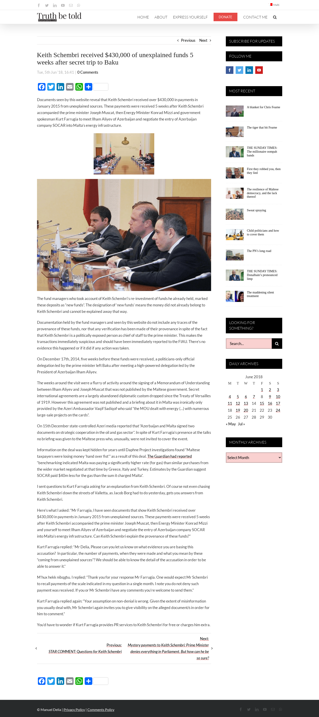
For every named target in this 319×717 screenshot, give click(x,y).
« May (231, 424)
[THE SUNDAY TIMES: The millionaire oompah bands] (235, 153)
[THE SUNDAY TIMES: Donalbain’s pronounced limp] (235, 277)
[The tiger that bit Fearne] (235, 133)
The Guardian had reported (169, 456)
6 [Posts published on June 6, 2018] (246, 396)
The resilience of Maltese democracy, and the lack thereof (263, 193)
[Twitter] (239, 70)
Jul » (241, 424)
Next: (168, 648)
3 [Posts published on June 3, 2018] (278, 389)
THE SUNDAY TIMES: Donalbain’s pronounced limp (262, 275)
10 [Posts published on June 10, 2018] (278, 396)
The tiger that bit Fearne (262, 127)
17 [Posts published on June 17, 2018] (278, 403)
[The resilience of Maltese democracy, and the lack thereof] (235, 195)
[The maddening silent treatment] (235, 298)
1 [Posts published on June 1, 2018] (262, 389)
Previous (188, 40)
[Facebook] (229, 70)
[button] (275, 17)
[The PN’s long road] (235, 256)
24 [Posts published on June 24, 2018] (278, 410)
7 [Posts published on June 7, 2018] (254, 396)
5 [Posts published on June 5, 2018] (238, 396)
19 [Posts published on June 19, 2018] (238, 410)
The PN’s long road (259, 251)
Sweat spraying (256, 210)
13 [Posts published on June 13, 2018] (246, 403)
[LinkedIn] (249, 70)
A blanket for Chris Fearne (263, 107)
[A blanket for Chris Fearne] (235, 113)
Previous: (85, 648)
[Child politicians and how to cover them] (235, 236)
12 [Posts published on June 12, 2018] (238, 403)
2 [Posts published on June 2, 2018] (270, 389)
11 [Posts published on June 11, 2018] (230, 403)
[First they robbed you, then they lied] (235, 174)
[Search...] (249, 343)
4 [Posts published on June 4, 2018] (230, 396)
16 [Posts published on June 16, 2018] (270, 403)
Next (203, 40)
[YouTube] (259, 70)
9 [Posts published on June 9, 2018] (270, 396)
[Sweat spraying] (235, 216)
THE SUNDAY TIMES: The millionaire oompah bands (262, 151)
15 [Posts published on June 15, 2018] (262, 403)
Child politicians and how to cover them (263, 232)
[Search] (277, 343)
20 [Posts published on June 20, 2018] (246, 410)
